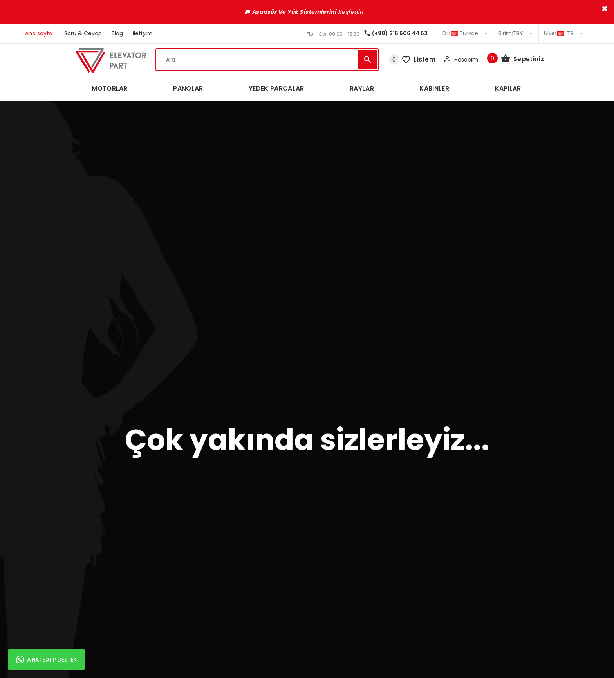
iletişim (142, 33)
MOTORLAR (110, 88)
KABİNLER (434, 88)
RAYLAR (362, 88)
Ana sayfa (38, 33)
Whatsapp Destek (46, 659)
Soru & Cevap (83, 33)
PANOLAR (188, 88)
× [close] (604, 9)
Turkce (465, 33)
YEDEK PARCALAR (276, 88)
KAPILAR (508, 88)
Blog (117, 33)
